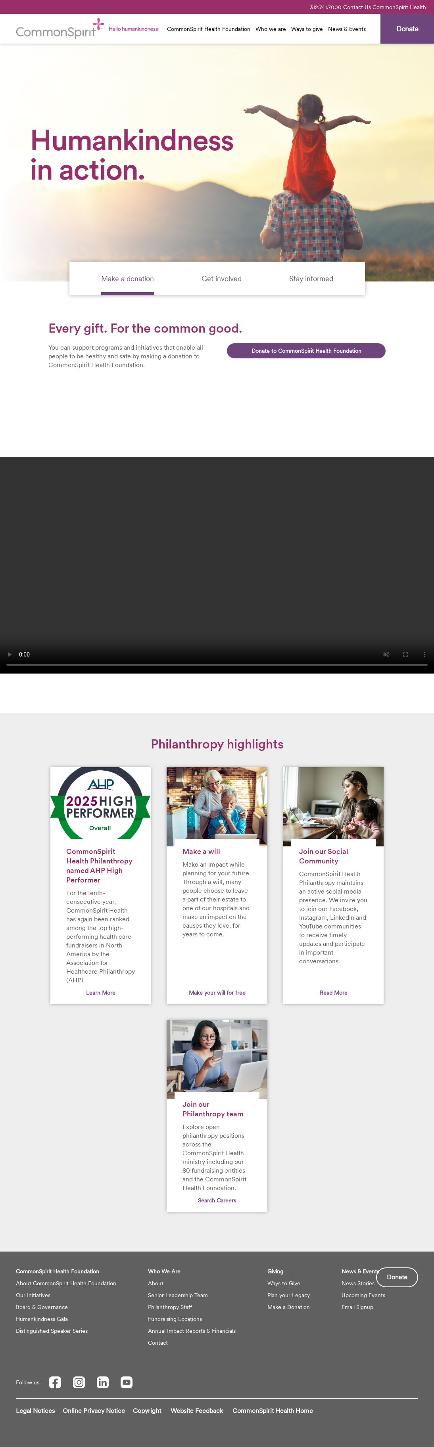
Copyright (147, 1410)
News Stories (358, 1283)
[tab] (127, 278)
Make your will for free (217, 993)
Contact (158, 1343)
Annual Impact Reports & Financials (192, 1331)
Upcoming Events (363, 1295)
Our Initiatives (33, 1295)
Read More (334, 993)
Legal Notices (35, 1410)
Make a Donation (288, 1307)
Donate (397, 1277)
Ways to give (307, 29)
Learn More (100, 993)
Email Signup (357, 1307)
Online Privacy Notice (94, 1410)
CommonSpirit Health (399, 7)
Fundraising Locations (175, 1319)
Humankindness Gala (42, 1319)
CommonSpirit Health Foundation (208, 29)
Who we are (270, 29)
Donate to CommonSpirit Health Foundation (306, 351)
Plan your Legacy (288, 1295)
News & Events (347, 29)
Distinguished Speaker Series (52, 1331)
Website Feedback (197, 1410)
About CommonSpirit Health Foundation (66, 1283)
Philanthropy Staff (170, 1307)
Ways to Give (283, 1283)
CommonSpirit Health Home (272, 1410)
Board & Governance (42, 1307)
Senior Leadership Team (178, 1295)
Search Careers (217, 1200)
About (155, 1283)
